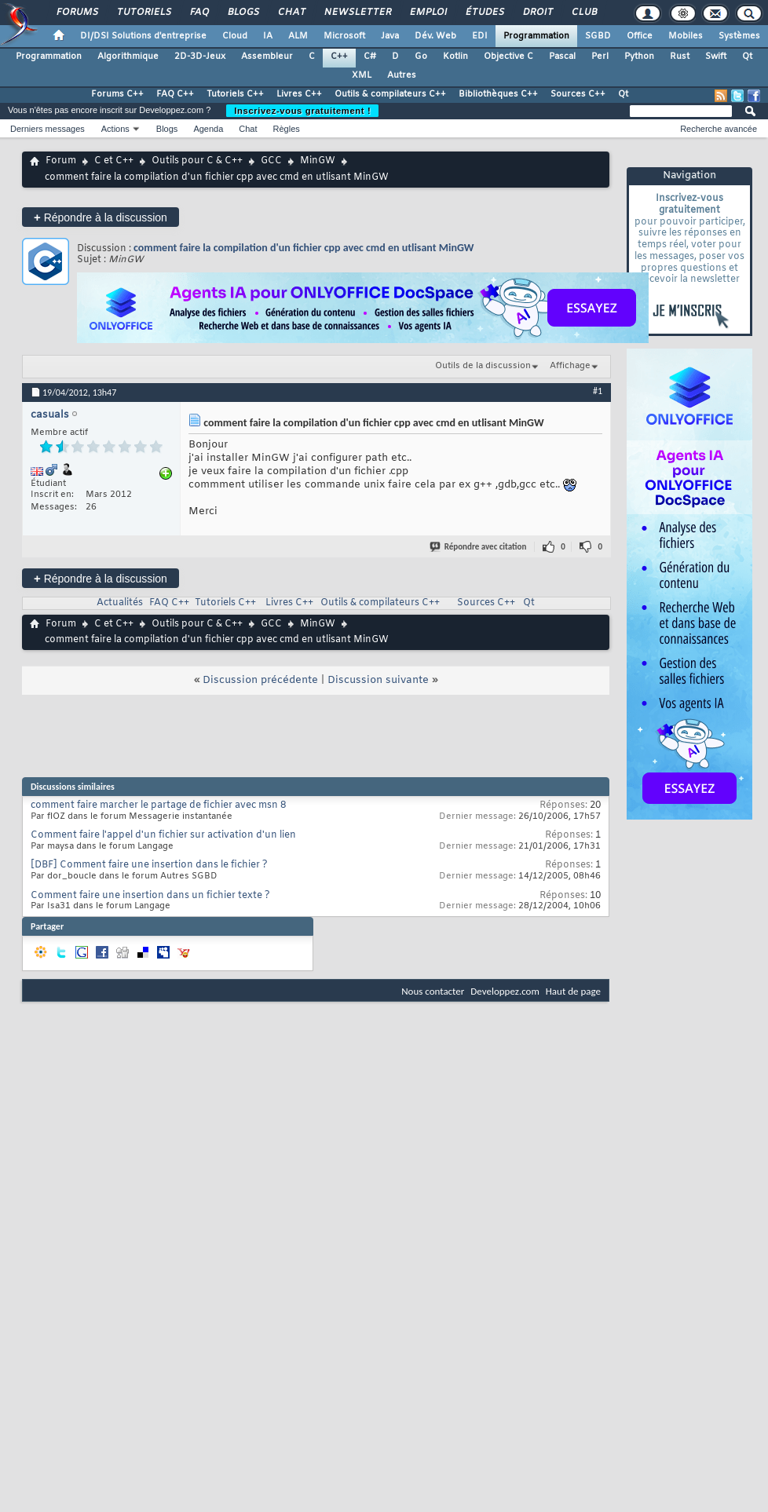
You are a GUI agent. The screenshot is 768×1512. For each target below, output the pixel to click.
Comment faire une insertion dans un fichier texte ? (150, 895)
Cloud (234, 36)
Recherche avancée (718, 128)
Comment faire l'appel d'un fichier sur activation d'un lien (163, 835)
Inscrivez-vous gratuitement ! (302, 110)
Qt (747, 56)
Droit (537, 12)
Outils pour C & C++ (197, 161)
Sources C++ (577, 94)
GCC (271, 161)
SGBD (598, 36)
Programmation (536, 36)
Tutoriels (143, 12)
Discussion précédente (260, 680)
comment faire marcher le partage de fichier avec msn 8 (158, 805)
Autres (401, 75)
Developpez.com (504, 991)
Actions (115, 128)
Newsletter (357, 12)
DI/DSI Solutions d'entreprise (143, 36)
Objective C (508, 56)
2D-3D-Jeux (199, 56)
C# (370, 56)
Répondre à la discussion (100, 217)
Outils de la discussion (483, 365)
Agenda (208, 128)
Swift (715, 56)
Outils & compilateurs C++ (390, 94)
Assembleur (267, 56)
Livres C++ (299, 94)
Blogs (242, 12)
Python (639, 56)
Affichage (570, 365)
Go (421, 56)
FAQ (199, 12)
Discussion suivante (378, 680)
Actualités (120, 603)
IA (267, 36)
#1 (597, 390)
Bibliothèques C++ (498, 94)
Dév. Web (435, 36)
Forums (76, 12)
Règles (286, 128)
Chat (291, 12)
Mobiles (685, 36)
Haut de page (573, 991)
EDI (480, 36)
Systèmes (739, 36)
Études (484, 12)
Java (390, 36)
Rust (679, 56)
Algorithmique (128, 56)
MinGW (317, 161)
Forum (61, 161)
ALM (298, 36)
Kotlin (455, 56)
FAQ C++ (175, 94)
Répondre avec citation (479, 547)
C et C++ (113, 161)
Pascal (562, 56)
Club (583, 12)
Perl (600, 56)
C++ (339, 56)
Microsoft (344, 36)
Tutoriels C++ (235, 94)
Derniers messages (47, 128)
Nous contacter (432, 991)
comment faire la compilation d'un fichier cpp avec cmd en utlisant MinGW (303, 247)
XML (361, 75)
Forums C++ (117, 94)
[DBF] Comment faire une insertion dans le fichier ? (149, 865)
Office (640, 36)
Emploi (428, 12)
